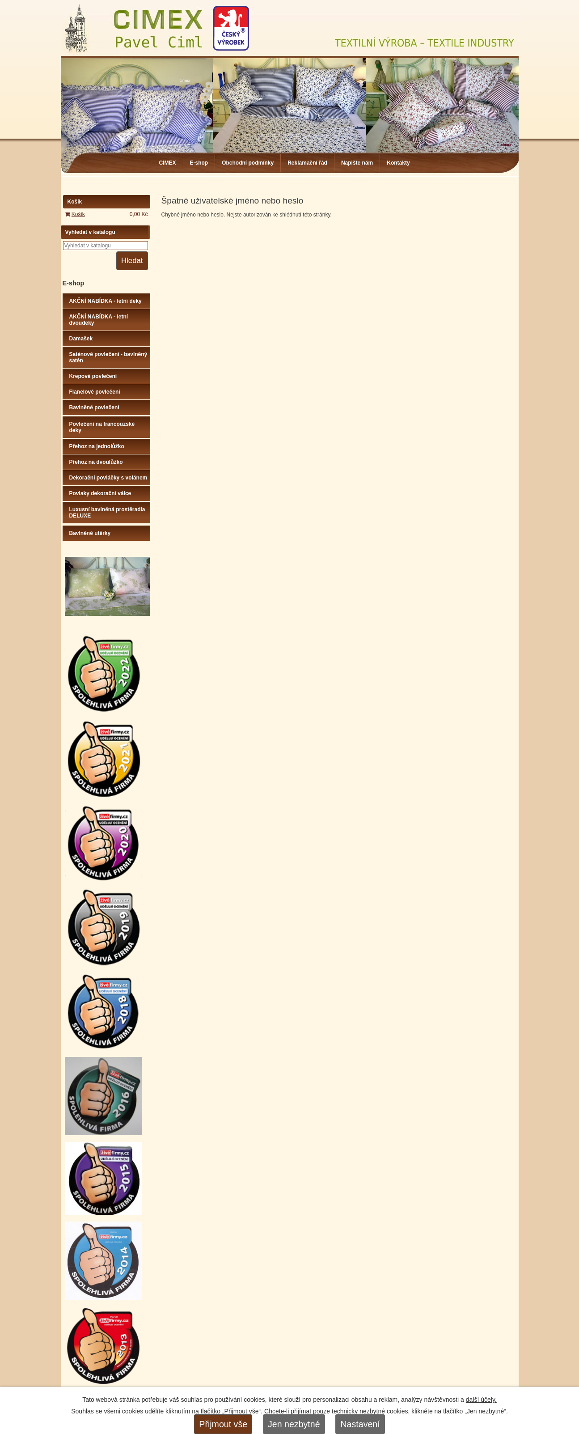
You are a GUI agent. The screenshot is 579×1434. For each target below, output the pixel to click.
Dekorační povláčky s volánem (108, 478)
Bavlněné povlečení (94, 407)
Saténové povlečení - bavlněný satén (108, 357)
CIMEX (167, 163)
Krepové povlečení (93, 376)
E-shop (199, 163)
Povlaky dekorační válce (100, 493)
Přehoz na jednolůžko (96, 446)
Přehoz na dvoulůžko (96, 462)
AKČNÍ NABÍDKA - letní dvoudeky (98, 320)
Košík (78, 214)
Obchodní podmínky (248, 163)
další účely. (481, 1399)
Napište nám (357, 163)
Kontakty (398, 163)
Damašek (81, 338)
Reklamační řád (307, 163)
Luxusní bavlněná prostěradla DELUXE (107, 512)
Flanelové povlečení (94, 392)
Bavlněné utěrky (90, 533)
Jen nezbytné (294, 1424)
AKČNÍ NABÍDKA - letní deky (105, 301)
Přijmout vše (223, 1424)
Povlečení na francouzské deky (102, 427)
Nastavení (360, 1424)
